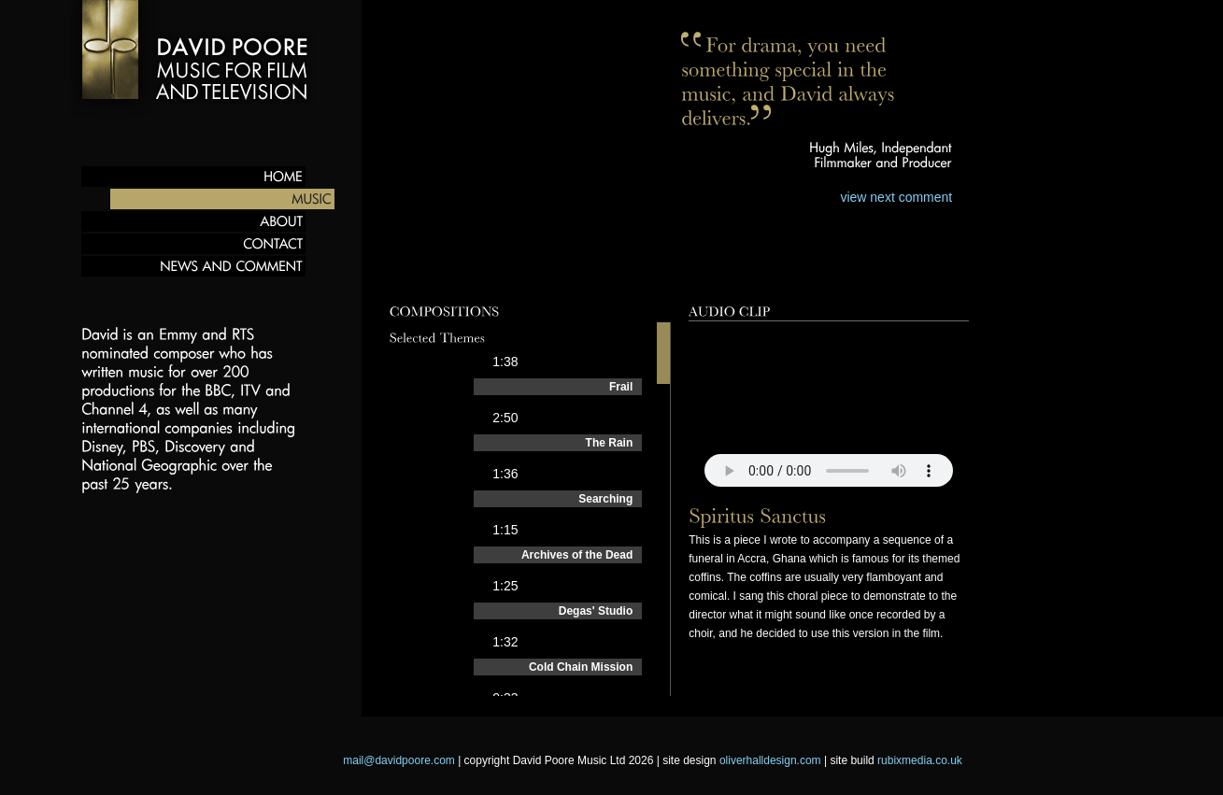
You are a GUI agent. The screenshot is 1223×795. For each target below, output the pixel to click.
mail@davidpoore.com (399, 760)
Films (598, 274)
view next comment (896, 197)
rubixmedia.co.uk (919, 760)
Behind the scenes (724, 274)
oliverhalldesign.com (770, 760)
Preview (419, 274)
